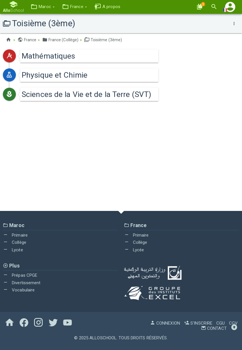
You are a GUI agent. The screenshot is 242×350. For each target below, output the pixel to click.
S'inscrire (198, 323)
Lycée (13, 249)
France (27, 40)
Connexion (165, 323)
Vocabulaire (19, 290)
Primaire (15, 235)
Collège (14, 242)
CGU (220, 323)
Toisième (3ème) (103, 40)
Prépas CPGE (20, 275)
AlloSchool (103, 337)
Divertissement (22, 282)
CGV (233, 323)
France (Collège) (60, 40)
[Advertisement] (121, 159)
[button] (42, 7)
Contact (214, 328)
